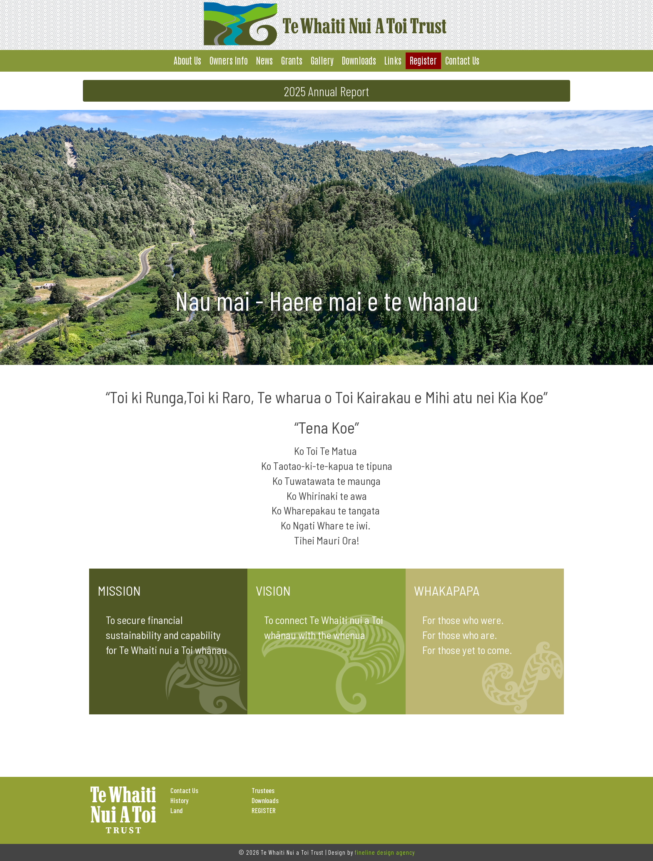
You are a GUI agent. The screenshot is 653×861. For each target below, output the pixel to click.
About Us (187, 60)
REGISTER (264, 810)
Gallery (322, 60)
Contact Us (462, 60)
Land (176, 810)
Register (423, 60)
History (179, 800)
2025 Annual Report (326, 91)
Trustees (263, 790)
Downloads (359, 60)
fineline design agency (385, 852)
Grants (291, 60)
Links (392, 60)
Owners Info (228, 60)
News (264, 60)
